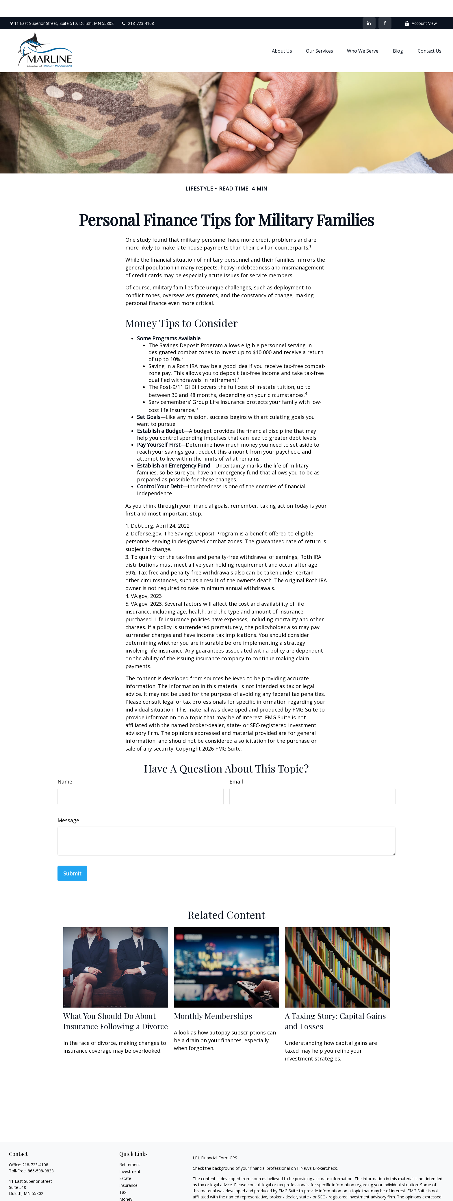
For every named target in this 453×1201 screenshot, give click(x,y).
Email (236, 764)
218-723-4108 (137, 6)
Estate (125, 1161)
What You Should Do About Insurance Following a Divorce (115, 1003)
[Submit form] (72, 856)
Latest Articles (132, 1195)
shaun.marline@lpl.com (30, 1186)
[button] (282, 33)
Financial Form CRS (219, 1140)
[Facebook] (384, 6)
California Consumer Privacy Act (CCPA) (383, 1196)
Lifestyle (127, 1188)
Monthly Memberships (213, 998)
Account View (420, 6)
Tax (122, 1175)
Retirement (129, 1147)
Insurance (128, 1168)
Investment (129, 1154)
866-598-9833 (41, 1153)
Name (64, 764)
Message (68, 802)
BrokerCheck (325, 1151)
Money (125, 1182)
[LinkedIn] (369, 6)
